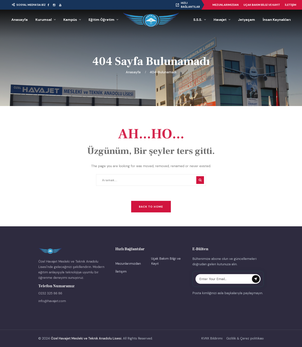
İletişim (290, 5)
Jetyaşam (246, 19)
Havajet (220, 19)
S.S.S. (197, 19)
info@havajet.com (52, 301)
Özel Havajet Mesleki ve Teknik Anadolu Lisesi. (86, 338)
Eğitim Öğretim (101, 19)
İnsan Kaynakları (277, 19)
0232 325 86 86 (50, 293)
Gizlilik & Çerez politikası (245, 338)
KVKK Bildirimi (211, 338)
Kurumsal (43, 19)
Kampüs (70, 19)
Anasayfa (19, 19)
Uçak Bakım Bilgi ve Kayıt (261, 5)
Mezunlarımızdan (225, 5)
